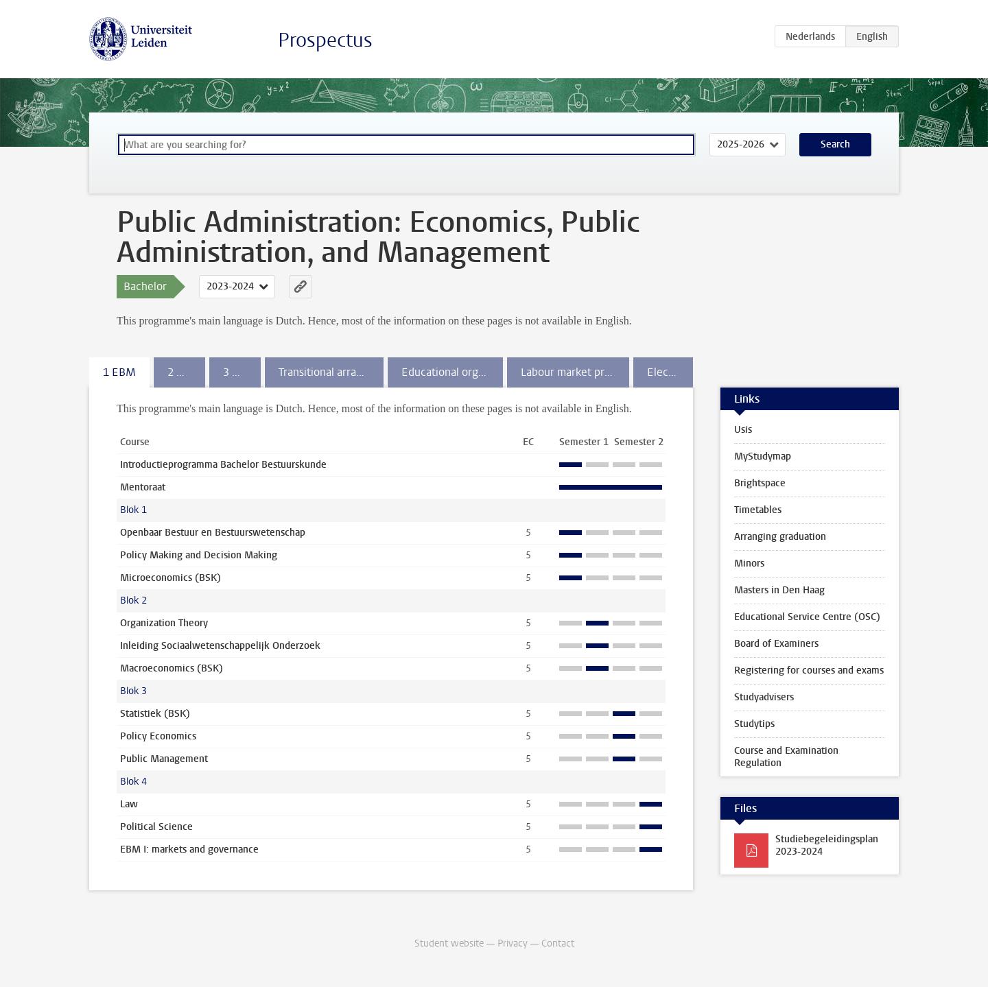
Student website (449, 943)
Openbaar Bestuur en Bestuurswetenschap (212, 532)
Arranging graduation (780, 536)
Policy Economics (158, 736)
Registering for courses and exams (809, 670)
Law (129, 804)
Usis (743, 429)
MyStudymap (762, 456)
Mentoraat (142, 487)
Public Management (164, 758)
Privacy (512, 943)
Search (835, 144)
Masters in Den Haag (779, 590)
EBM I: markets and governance (189, 849)
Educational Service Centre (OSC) (807, 616)
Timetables (757, 509)
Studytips (754, 723)
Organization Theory (164, 623)
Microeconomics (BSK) (170, 577)
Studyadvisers (764, 697)
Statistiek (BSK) (155, 713)
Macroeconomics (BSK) (171, 668)
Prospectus (325, 40)
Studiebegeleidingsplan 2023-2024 (826, 845)
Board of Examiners (776, 643)
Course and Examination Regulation (786, 757)
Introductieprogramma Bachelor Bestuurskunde (223, 464)
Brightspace (760, 483)
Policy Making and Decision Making (198, 555)
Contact (557, 943)
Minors (749, 563)
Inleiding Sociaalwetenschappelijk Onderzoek (220, 645)
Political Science (156, 826)
